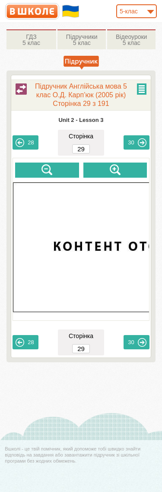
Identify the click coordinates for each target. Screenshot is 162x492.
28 (25, 142)
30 (137, 142)
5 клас (31, 39)
